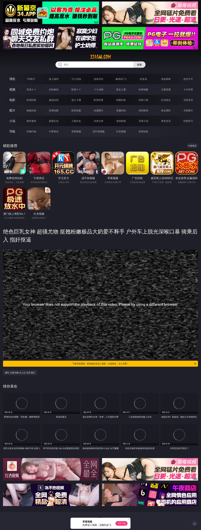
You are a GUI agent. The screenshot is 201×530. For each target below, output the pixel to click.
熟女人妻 (121, 89)
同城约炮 (31, 131)
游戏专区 (98, 79)
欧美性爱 (98, 100)
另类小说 (143, 121)
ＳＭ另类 (188, 89)
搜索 (139, 64)
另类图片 (188, 110)
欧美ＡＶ (76, 89)
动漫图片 (98, 110)
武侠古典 (98, 121)
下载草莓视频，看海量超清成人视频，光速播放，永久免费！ (134, 363)
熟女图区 (166, 110)
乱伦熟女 (166, 100)
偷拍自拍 (53, 100)
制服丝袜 (121, 100)
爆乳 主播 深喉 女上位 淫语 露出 (20, 372)
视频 (12, 89)
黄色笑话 (166, 121)
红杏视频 (121, 131)
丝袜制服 (143, 89)
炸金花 (143, 79)
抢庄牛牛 (188, 79)
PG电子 (31, 79)
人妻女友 (76, 121)
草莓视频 (76, 131)
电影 (12, 100)
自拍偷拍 (53, 89)
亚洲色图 (53, 110)
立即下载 (121, 523)
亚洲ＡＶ (31, 89)
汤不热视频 (99, 131)
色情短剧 (143, 131)
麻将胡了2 (121, 79)
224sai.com (100, 57)
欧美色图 (76, 110)
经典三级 (143, 100)
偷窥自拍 (31, 110)
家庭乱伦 (53, 121)
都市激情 (31, 121)
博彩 (12, 79)
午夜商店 (53, 131)
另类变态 (188, 100)
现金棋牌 (166, 79)
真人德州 (53, 79)
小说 (12, 121)
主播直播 (166, 89)
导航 (12, 131)
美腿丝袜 (121, 110)
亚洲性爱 (31, 100)
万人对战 (76, 79)
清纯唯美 (143, 110)
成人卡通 (76, 100)
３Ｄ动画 (98, 89)
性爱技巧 (188, 121)
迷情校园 (121, 121)
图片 (12, 110)
